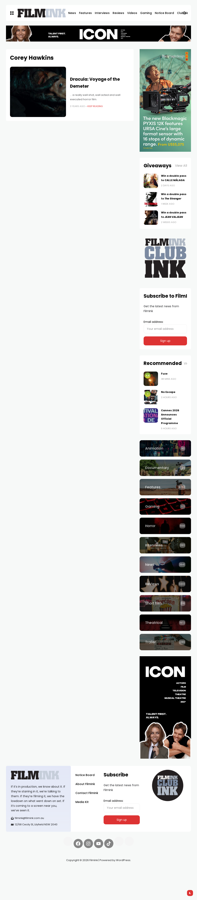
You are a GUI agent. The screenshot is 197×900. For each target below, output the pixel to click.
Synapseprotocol (18, 870)
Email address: (165, 326)
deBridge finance (32, 874)
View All (181, 165)
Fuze (164, 373)
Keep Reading (95, 106)
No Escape (168, 392)
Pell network (38, 870)
